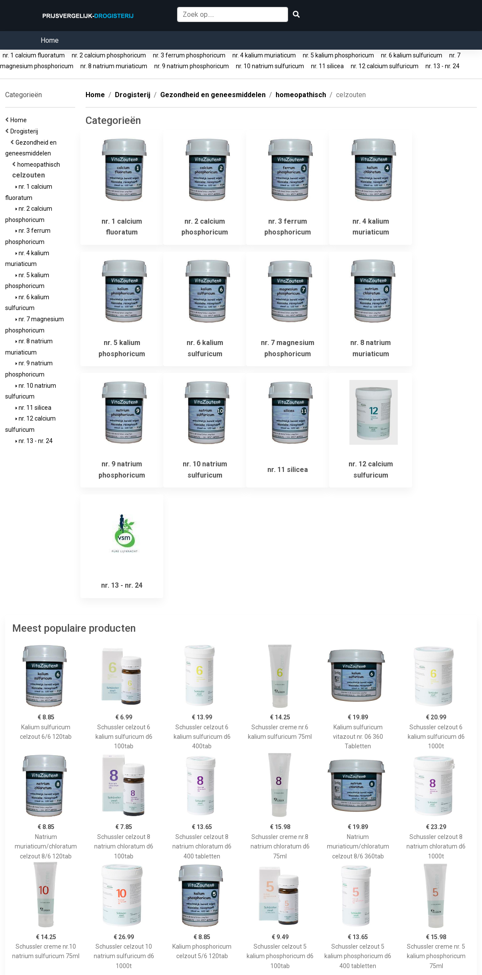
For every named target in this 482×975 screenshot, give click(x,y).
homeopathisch (40, 164)
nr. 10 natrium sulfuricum (270, 66)
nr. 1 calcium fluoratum (33, 55)
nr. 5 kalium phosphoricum (338, 55)
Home (50, 40)
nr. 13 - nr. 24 (442, 66)
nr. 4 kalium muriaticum (264, 55)
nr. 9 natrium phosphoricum (191, 66)
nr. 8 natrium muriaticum (114, 66)
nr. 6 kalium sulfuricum (411, 55)
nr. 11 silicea (327, 66)
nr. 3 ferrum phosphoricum (189, 55)
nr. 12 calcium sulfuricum (384, 66)
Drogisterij (25, 131)
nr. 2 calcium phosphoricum (109, 55)
